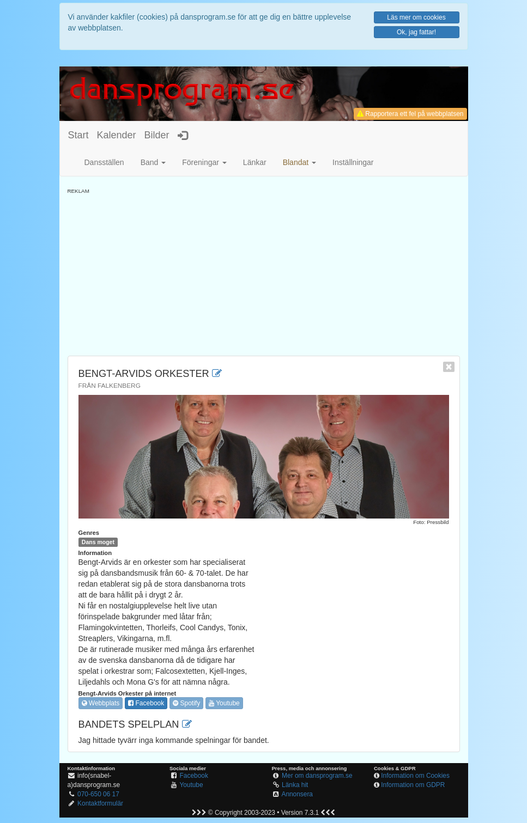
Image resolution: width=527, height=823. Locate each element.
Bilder (156, 135)
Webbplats (101, 703)
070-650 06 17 (98, 794)
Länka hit (295, 785)
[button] (299, 162)
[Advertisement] (264, 271)
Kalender (116, 135)
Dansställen (104, 162)
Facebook (146, 703)
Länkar (254, 162)
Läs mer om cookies (416, 17)
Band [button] (153, 162)
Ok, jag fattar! (416, 32)
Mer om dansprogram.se (317, 775)
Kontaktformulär (100, 803)
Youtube (224, 703)
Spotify (186, 703)
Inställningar (353, 162)
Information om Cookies (415, 775)
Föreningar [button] (204, 162)
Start (78, 135)
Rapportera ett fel (410, 114)
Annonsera (297, 794)
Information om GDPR (413, 785)
